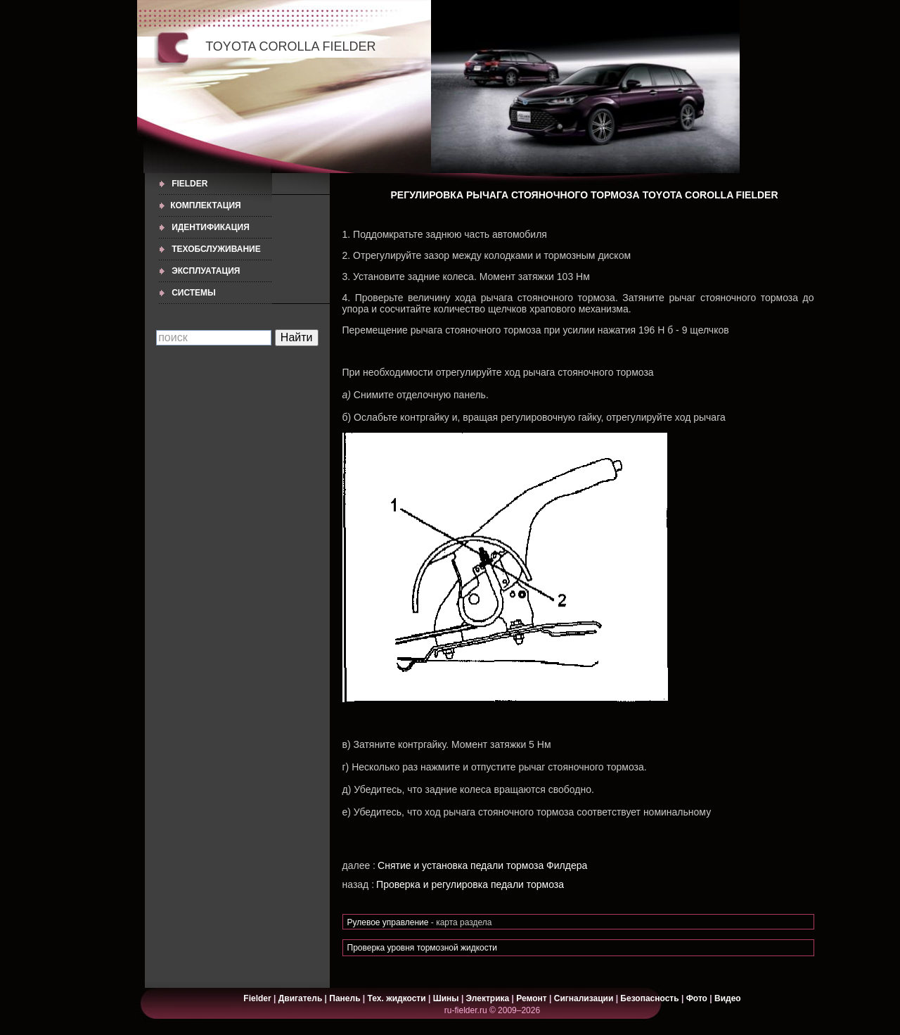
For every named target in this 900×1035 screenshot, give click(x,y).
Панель (344, 998)
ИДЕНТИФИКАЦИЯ (211, 227)
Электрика (489, 998)
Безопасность (649, 998)
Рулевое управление (389, 922)
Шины (446, 998)
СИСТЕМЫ (194, 293)
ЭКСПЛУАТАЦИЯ (206, 271)
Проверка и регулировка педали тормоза (470, 884)
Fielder (189, 184)
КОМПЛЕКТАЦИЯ (205, 205)
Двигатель (300, 998)
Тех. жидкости (398, 998)
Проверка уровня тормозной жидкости (422, 948)
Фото (696, 998)
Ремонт (531, 998)
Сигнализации (584, 998)
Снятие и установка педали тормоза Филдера (482, 865)
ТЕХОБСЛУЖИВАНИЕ (216, 249)
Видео (727, 998)
